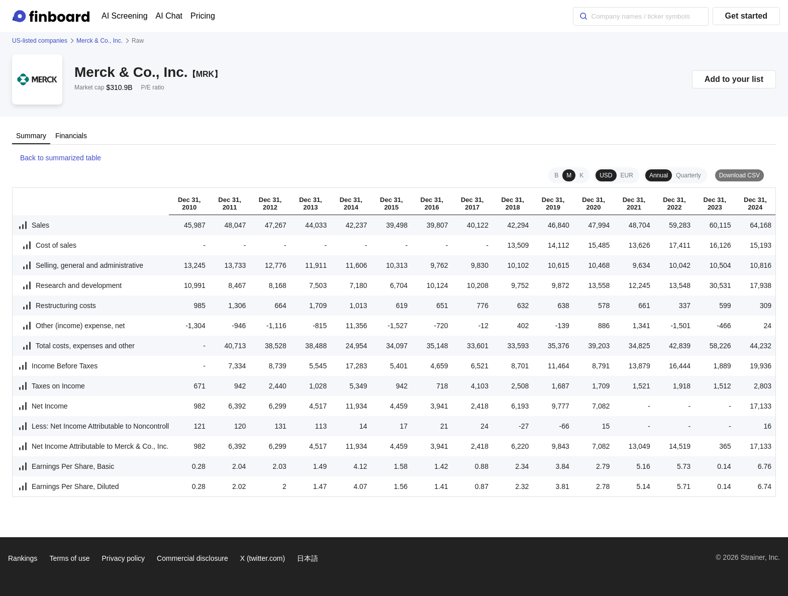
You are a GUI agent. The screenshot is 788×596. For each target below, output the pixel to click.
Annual (658, 175)
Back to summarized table (56, 158)
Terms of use (69, 558)
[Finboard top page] (52, 16)
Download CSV (739, 175)
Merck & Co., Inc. (99, 40)
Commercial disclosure (192, 558)
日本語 (307, 558)
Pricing (202, 16)
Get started (746, 16)
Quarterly (688, 175)
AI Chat (169, 16)
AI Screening (125, 16)
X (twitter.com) (262, 558)
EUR (627, 175)
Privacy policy (123, 558)
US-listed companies (39, 40)
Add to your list (734, 79)
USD (606, 175)
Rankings (22, 558)
